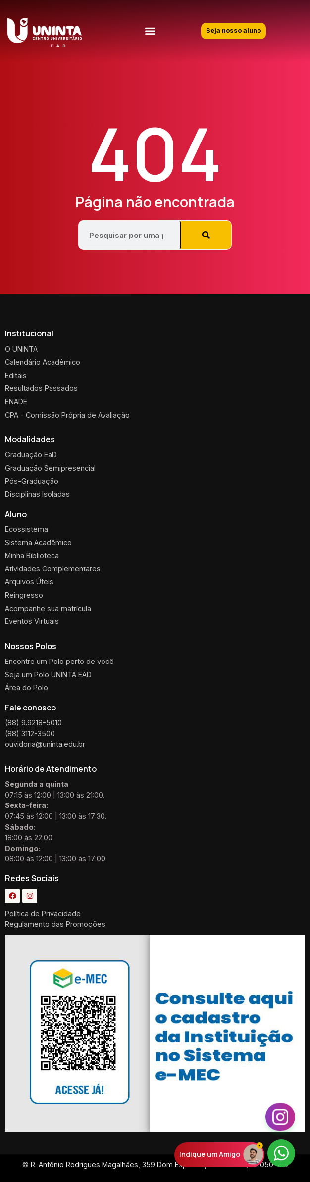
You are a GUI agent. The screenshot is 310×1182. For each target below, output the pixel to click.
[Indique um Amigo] (253, 1154)
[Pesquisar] (206, 235)
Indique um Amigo (209, 1154)
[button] (150, 31)
